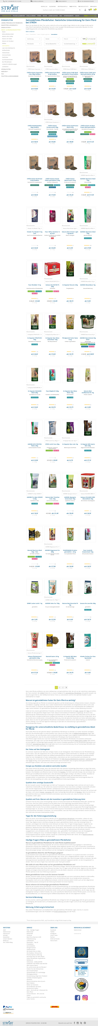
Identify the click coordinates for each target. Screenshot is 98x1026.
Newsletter (6, 937)
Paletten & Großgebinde (9, 76)
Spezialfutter (6, 69)
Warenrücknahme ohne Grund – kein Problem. (36, 982)
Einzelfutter (6, 27)
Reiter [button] (45, 16)
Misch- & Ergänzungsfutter (43, 34)
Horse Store (53, 940)
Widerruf (5, 940)
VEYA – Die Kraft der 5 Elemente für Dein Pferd (37, 991)
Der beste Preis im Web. (34, 951)
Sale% (77, 16)
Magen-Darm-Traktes (81, 740)
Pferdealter (33, 44)
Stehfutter (5, 57)
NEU (60, 16)
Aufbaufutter (6, 50)
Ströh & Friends (55, 939)
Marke (52, 39)
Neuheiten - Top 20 (32, 942)
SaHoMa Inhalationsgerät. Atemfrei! (34, 978)
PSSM (30, 760)
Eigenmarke (52, 6)
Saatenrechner (31, 949)
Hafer (77, 711)
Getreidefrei (5, 46)
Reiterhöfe (30, 933)
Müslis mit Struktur (8, 41)
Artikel (73, 6)
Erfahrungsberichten (60, 911)
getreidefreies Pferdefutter (73, 693)
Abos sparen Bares (32, 965)
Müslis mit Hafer (7, 39)
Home (27, 34)
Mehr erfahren (30, 31)
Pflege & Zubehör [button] (19, 16)
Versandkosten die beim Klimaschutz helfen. (34, 987)
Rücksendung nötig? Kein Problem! (37, 976)
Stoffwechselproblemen (80, 733)
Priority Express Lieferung (34, 955)
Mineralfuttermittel (8, 34)
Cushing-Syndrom (91, 759)
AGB (4, 930)
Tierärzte (29, 935)
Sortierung (33, 39)
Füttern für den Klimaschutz (35, 969)
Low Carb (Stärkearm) (8, 48)
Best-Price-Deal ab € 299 (34, 937)
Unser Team (75, 900)
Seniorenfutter (6, 55)
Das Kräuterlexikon (32, 971)
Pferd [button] (39, 16)
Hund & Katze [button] (53, 16)
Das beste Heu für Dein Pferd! (35, 956)
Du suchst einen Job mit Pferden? (36, 967)
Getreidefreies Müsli (39, 744)
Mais (88, 711)
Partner (52, 937)
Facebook (53, 930)
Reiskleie (63, 772)
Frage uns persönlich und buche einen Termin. (36, 998)
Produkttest (30, 944)
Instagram (53, 933)
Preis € (70, 39)
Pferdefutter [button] (6, 16)
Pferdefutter (33, 34)
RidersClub (30, 932)
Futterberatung (31, 939)
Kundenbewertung (70, 44)
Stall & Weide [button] (31, 16)
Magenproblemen (88, 834)
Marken (93, 6)
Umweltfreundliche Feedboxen (12, 23)
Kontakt (5, 935)
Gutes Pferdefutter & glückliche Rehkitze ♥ (36, 959)
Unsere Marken (7, 939)
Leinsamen (48, 792)
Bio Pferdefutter (7, 62)
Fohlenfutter (6, 53)
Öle (2, 74)
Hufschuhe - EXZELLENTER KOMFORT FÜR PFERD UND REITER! (37, 962)
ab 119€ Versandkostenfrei (86, 1)
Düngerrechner (31, 948)
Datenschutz (7, 932)
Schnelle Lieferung (36, 1)
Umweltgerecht (61, 1)
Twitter (52, 932)
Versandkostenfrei (52, 44)
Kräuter (42, 792)
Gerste (81, 711)
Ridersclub (44, 6)
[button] (84, 10)
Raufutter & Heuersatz (9, 25)
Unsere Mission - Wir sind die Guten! (35, 994)
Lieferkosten (30, 940)
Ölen (57, 777)
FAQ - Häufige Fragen (33, 930)
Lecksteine (5, 66)
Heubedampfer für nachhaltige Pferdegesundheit (36, 973)
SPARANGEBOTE (68, 16)
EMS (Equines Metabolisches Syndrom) (73, 759)
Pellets (4, 43)
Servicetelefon (31, 946)
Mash (3, 32)
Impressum (6, 933)
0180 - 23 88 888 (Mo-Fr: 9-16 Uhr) (12, 1)
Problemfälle (63, 6)
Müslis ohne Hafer (7, 36)
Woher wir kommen (32, 985)
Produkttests (83, 6)
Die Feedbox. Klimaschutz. (34, 953)
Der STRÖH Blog (8, 942)
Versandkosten (51, 920)
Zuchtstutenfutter (7, 59)
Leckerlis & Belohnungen (9, 64)
